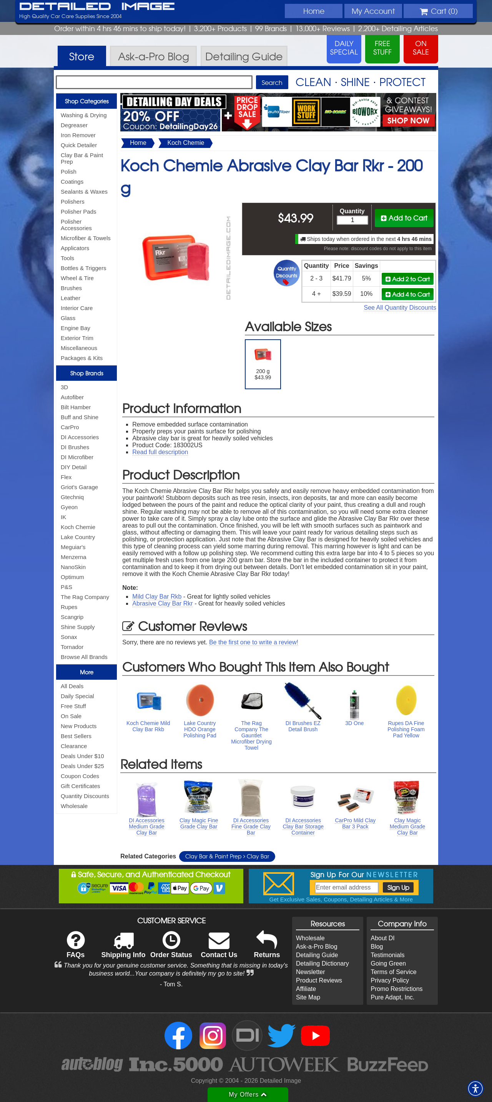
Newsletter (310, 972)
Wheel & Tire (77, 278)
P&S (66, 587)
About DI (382, 938)
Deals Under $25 (82, 766)
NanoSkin (73, 567)
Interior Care (77, 308)
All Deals (72, 686)
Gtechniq (72, 497)
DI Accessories (80, 437)
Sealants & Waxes (84, 191)
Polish (68, 171)
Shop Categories (86, 101)
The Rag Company (85, 597)
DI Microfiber (77, 457)
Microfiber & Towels (86, 238)
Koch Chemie (78, 527)
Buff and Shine (79, 417)
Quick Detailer (79, 145)
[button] (475, 1088)
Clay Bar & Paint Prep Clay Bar (227, 856)
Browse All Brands (84, 657)
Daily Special (77, 696)
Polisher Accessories (76, 224)
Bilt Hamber (76, 407)
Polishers (73, 201)
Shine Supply (78, 627)
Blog (377, 946)
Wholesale (74, 806)
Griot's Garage (79, 487)
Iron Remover (78, 135)
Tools (67, 258)
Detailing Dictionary (322, 963)
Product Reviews (319, 980)
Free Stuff (73, 706)
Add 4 (408, 294)
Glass (68, 318)
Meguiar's (73, 547)
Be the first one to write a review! (253, 642)
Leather (70, 298)
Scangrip (72, 617)
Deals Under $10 (82, 756)
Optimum (72, 577)
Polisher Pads (78, 211)
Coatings (72, 181)
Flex (66, 477)
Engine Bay (75, 328)
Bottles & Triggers (83, 268)
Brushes (71, 288)
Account (373, 10)
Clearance (74, 746)
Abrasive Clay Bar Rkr (162, 603)
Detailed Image (97, 7)
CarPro (70, 427)
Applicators (75, 248)
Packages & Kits (82, 358)
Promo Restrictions (396, 989)
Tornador (72, 647)
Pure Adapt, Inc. (392, 997)
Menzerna (73, 557)
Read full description (160, 452)
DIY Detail (73, 467)
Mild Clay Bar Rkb (156, 596)
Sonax (69, 637)
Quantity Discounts (85, 796)
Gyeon (69, 507)
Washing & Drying (84, 115)
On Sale (71, 716)
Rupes (69, 607)
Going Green (388, 963)
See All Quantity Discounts (400, 307)
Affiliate (306, 989)
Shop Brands (86, 373)
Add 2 (408, 279)
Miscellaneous (79, 348)
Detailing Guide (317, 955)
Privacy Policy (390, 980)
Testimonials (387, 955)
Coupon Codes (80, 776)
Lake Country (78, 537)
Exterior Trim (77, 338)
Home (313, 10)
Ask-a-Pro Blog (316, 946)
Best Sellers (76, 736)
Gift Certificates (80, 786)
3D (64, 387)
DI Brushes (75, 447)
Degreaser (74, 125)
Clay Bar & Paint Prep (82, 158)
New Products (78, 726)
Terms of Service (393, 972)
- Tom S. (171, 984)
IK (63, 517)
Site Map (308, 997)
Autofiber (72, 397)
